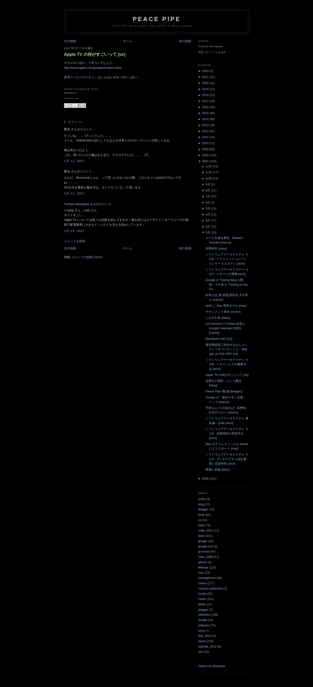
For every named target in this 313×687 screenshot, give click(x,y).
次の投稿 (70, 41)
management (207, 578)
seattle (202, 620)
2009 (205, 149)
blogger (203, 509)
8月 (208, 190)
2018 (205, 95)
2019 (205, 89)
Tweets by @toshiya (211, 666)
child (201, 525)
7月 (208, 196)
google (202, 541)
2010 (205, 143)
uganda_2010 (207, 646)
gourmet (203, 551)
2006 (205, 478)
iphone (202, 562)
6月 (208, 202)
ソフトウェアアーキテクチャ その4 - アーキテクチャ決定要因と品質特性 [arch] (227, 459)
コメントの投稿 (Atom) (87, 257)
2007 (205, 161)
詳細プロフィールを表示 (212, 52)
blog (201, 504)
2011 (205, 137)
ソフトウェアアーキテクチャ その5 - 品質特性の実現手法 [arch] (227, 433)
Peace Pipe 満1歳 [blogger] (224, 391)
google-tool (205, 546)
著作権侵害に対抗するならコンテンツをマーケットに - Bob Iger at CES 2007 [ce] (227, 349)
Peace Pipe (157, 19)
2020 (205, 83)
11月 (209, 172)
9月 (208, 184)
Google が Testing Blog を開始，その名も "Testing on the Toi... (227, 284)
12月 (209, 166)
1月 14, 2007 (74, 231)
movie (202, 593)
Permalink (70, 93)
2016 (205, 107)
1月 (208, 232)
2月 (208, 226)
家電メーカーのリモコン (80, 77)
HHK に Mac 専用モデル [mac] (226, 305)
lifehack (203, 567)
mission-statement (210, 588)
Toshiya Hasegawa (76, 204)
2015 (205, 113)
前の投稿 (185, 41)
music (202, 599)
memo (202, 583)
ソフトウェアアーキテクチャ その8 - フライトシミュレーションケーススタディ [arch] (227, 259)
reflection (204, 614)
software (203, 625)
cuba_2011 (205, 530)
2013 (205, 125)
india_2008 (205, 557)
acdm (202, 499)
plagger (203, 609)
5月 (208, 208)
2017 (205, 101)
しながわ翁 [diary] (218, 317)
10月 (209, 178)
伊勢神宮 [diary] (216, 248)
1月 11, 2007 (74, 161)
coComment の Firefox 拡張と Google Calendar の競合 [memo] (225, 328)
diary (201, 535)
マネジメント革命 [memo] (223, 311)
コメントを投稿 (74, 241)
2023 (205, 71)
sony (201, 630)
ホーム (127, 41)
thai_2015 (204, 635)
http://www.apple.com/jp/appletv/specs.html (93, 67)
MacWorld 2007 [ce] (219, 338)
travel (202, 641)
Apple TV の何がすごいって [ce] (94, 54)
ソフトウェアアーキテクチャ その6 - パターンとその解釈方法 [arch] (227, 364)
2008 (205, 155)
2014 (205, 119)
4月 (208, 214)
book (201, 514)
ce (76, 98)
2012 (205, 131)
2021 (205, 77)
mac (201, 572)
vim (200, 651)
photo (202, 604)
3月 (208, 220)
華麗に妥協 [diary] (218, 469)
